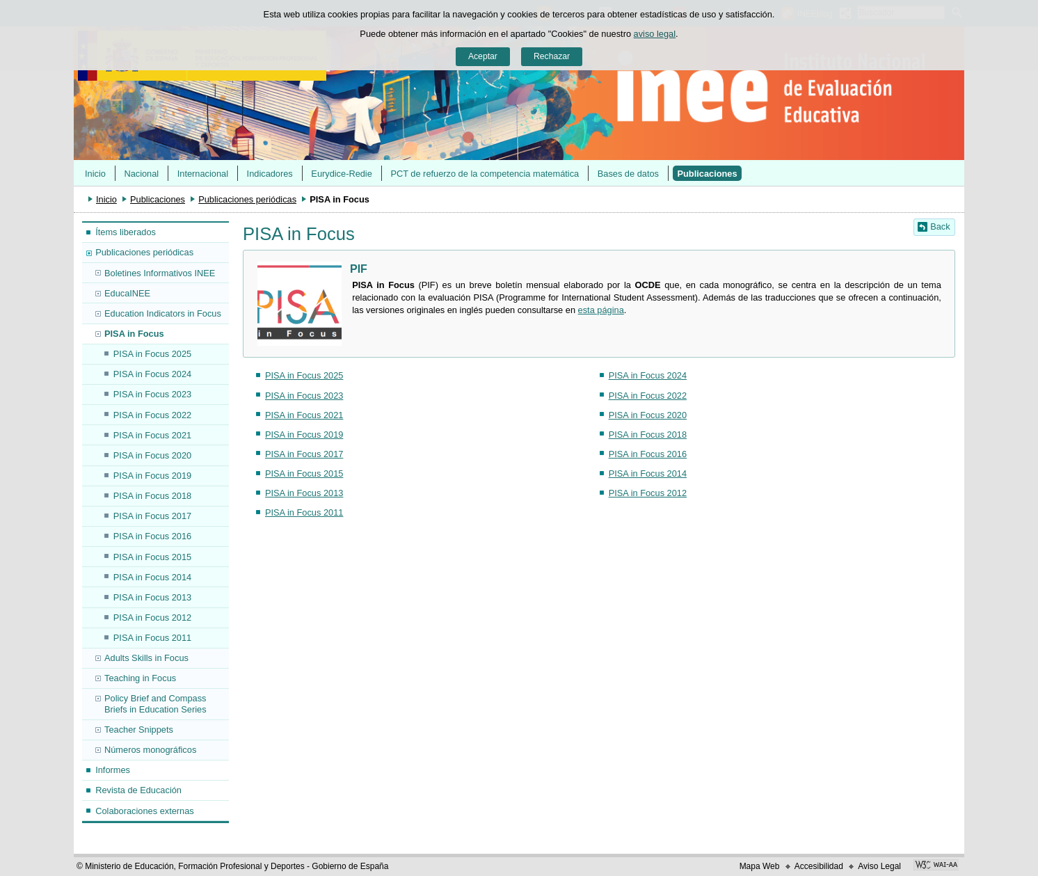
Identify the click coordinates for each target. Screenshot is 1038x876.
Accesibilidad (819, 866)
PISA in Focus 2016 (152, 536)
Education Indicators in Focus (162, 313)
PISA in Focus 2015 (152, 557)
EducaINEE (127, 293)
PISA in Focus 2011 (152, 637)
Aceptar (482, 56)
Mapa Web (760, 866)
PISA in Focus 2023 (152, 394)
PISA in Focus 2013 (152, 597)
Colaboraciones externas (144, 811)
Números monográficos (150, 749)
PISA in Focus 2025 (152, 354)
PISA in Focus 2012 (152, 617)
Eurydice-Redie (341, 173)
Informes (112, 770)
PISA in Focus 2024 (152, 374)
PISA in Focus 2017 (152, 516)
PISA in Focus (134, 333)
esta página (601, 310)
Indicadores (270, 173)
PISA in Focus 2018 (152, 496)
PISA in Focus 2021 (152, 435)
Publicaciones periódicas (247, 199)
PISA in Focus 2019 (152, 475)
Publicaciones (707, 173)
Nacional (141, 173)
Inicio (95, 173)
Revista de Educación (138, 790)
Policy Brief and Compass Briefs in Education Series (155, 703)
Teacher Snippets (138, 729)
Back (940, 226)
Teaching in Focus (140, 678)
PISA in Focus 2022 (152, 415)
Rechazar (552, 56)
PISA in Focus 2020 (152, 455)
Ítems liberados (125, 232)
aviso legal (655, 34)
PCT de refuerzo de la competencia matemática (484, 173)
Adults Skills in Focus (146, 658)
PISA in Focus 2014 (152, 577)
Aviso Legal (879, 866)
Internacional (202, 173)
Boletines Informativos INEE (159, 273)
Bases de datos (628, 173)
